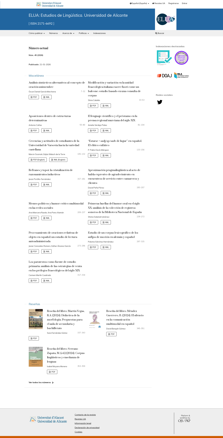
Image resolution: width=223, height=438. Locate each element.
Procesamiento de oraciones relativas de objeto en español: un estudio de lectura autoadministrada (53, 237)
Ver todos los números (40, 382)
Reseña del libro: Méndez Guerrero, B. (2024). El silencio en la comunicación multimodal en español (125, 317)
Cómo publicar (36, 33)
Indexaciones (99, 33)
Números (53, 33)
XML (47, 97)
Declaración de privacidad (87, 427)
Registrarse (173, 3)
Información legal (83, 423)
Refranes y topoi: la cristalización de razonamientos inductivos (51, 172)
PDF (35, 97)
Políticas (83, 33)
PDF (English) (39, 160)
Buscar (159, 33)
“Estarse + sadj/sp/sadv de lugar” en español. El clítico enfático (115, 143)
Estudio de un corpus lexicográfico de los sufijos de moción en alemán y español (113, 235)
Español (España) (138, 3)
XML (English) (59, 160)
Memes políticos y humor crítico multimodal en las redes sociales (56, 206)
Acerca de (67, 33)
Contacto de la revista (85, 414)
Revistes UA (158, 3)
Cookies (78, 432)
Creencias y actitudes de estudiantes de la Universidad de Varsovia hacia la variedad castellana (54, 145)
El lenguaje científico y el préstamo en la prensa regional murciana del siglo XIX (112, 118)
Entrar (184, 3)
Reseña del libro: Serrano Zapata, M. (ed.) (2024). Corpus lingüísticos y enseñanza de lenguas (66, 355)
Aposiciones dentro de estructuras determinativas (50, 118)
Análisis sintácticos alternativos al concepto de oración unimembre (57, 85)
